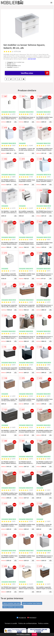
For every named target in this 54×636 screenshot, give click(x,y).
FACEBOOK (21, 618)
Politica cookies (43, 623)
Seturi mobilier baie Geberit (32, 603)
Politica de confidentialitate (27, 623)
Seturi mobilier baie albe (11, 603)
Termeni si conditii (11, 623)
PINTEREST (31, 618)
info (15, 122)
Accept (34, 634)
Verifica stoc (35, 73)
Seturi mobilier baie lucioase (12, 607)
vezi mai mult (32, 59)
